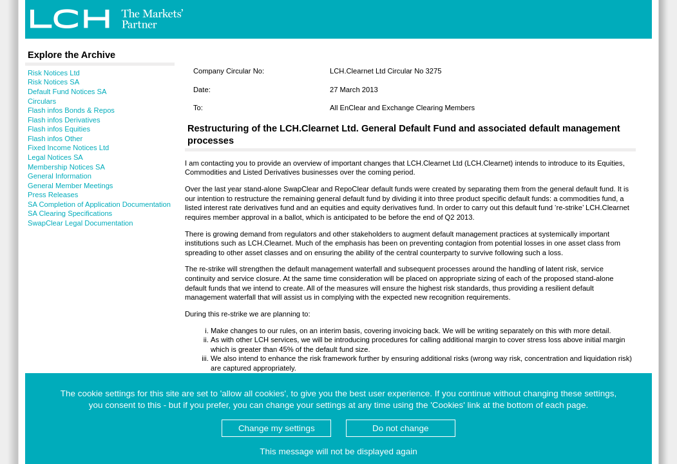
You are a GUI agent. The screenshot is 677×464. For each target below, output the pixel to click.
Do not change (400, 428)
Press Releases (53, 194)
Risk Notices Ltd (54, 73)
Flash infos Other (55, 138)
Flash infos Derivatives (64, 120)
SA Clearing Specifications (70, 213)
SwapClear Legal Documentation (80, 223)
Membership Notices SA (66, 167)
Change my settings (276, 428)
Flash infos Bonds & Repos (71, 110)
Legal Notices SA (55, 157)
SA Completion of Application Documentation (99, 204)
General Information (59, 176)
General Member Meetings (70, 185)
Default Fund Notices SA (67, 91)
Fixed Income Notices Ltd (68, 147)
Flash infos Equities (59, 129)
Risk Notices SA (53, 82)
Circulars (42, 101)
